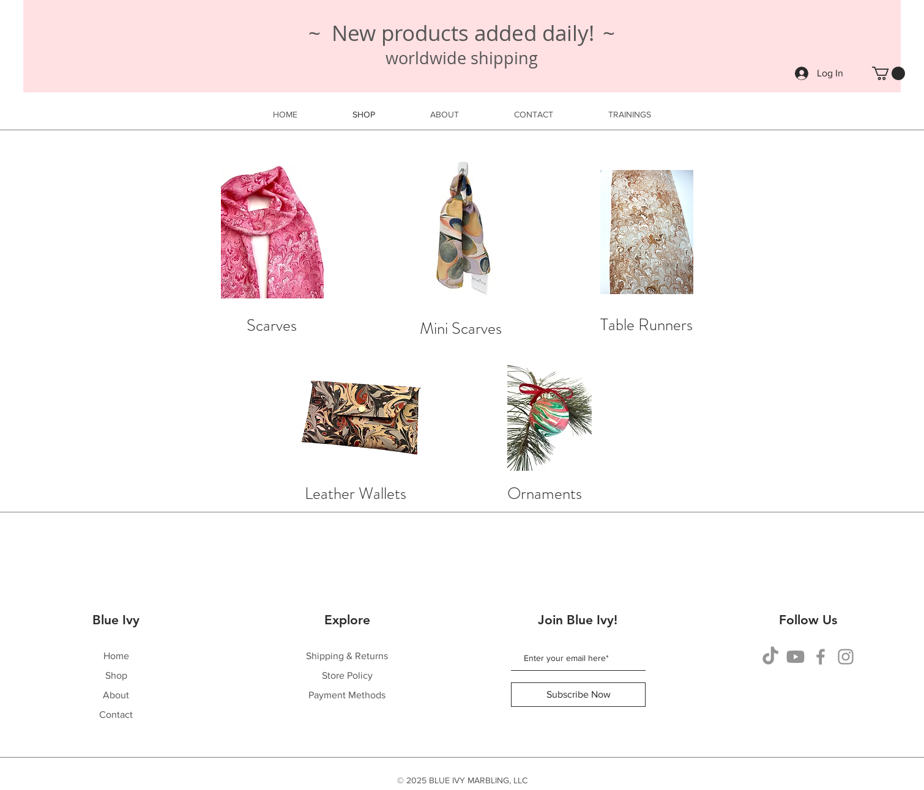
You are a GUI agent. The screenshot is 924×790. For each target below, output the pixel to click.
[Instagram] (845, 656)
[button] (888, 73)
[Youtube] (795, 656)
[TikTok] (770, 656)
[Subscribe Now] (578, 694)
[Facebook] (820, 656)
